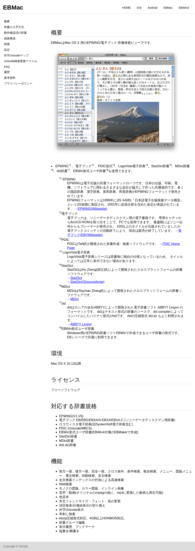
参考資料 (9, 77)
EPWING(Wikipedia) (92, 208)
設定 (7, 49)
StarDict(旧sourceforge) (87, 282)
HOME (126, 7)
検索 (7, 44)
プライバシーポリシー (18, 83)
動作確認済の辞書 (15, 32)
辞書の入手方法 (14, 27)
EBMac (13, 7)
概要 (7, 21)
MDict (74, 299)
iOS (139, 7)
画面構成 (9, 38)
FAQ (7, 66)
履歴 (7, 72)
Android (152, 7)
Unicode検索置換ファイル (20, 61)
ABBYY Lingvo (81, 324)
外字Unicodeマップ (16, 55)
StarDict (76, 278)
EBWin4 (184, 7)
